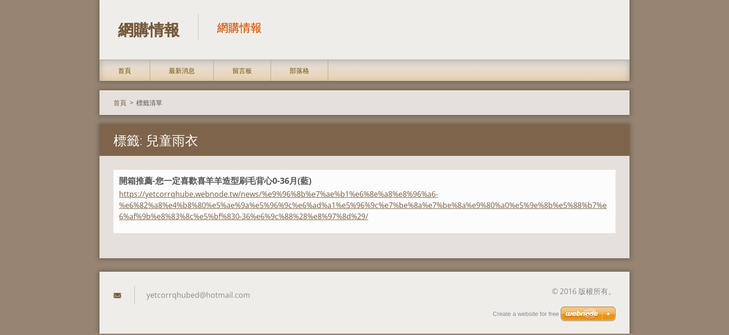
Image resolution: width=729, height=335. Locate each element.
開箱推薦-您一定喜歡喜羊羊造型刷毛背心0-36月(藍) (215, 180)
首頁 (124, 70)
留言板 (242, 70)
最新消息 (182, 70)
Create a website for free (526, 313)
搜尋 (605, 27)
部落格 (299, 70)
